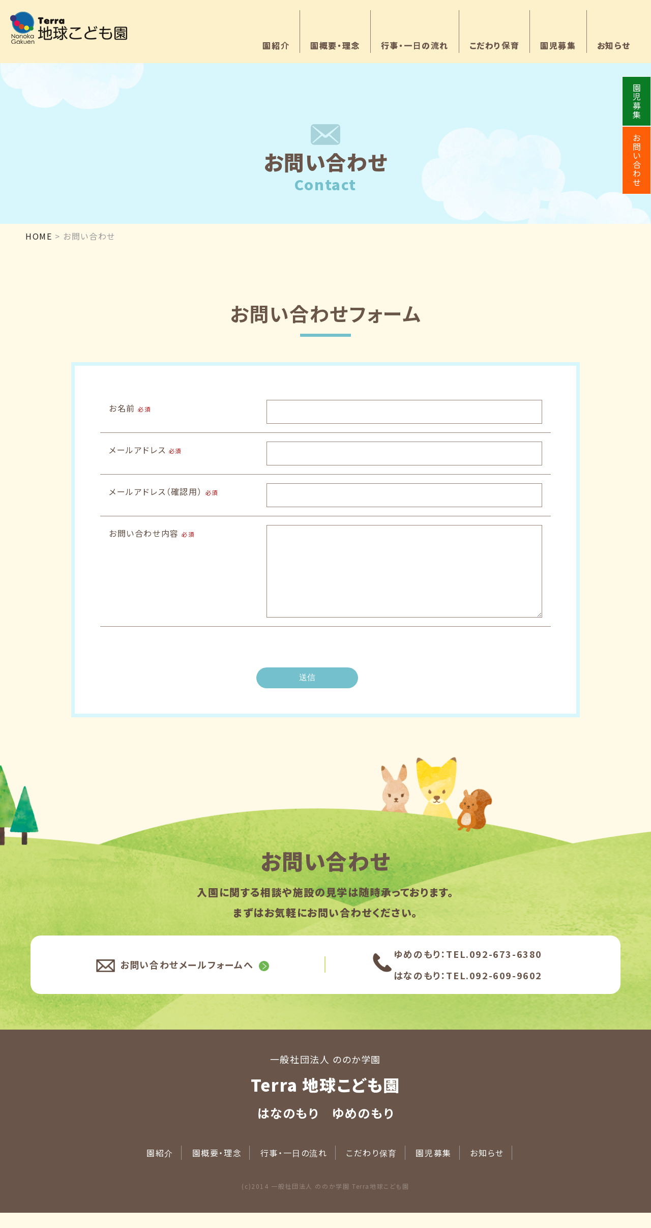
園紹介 (275, 45)
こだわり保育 (494, 45)
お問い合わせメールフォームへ (186, 979)
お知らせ (614, 45)
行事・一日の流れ (415, 45)
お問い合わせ (637, 160)
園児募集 (558, 45)
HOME (38, 236)
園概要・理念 (335, 45)
